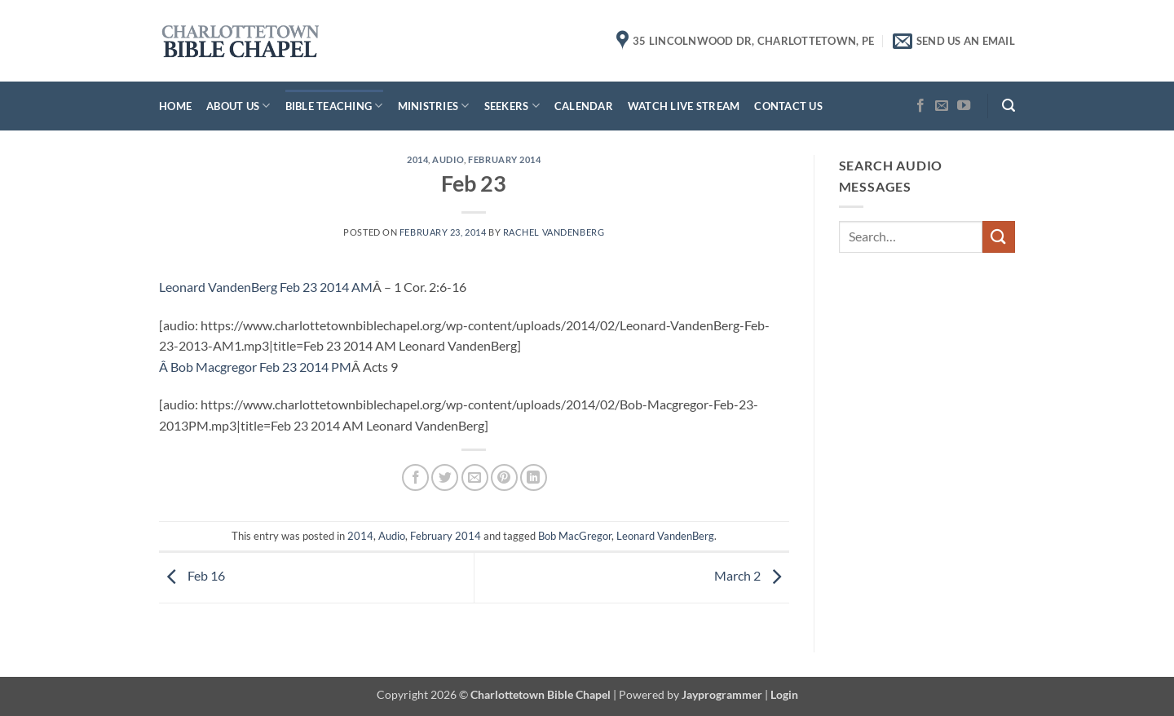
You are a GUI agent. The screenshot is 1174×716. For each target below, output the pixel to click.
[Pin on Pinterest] (504, 477)
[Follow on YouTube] (963, 106)
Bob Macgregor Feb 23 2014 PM (260, 366)
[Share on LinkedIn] (533, 477)
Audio (448, 159)
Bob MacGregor (574, 535)
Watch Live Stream (683, 106)
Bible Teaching (334, 105)
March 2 (751, 575)
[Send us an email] (941, 106)
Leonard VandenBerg (665, 535)
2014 (417, 159)
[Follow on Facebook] (920, 106)
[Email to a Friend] (474, 477)
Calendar (583, 106)
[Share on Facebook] (415, 477)
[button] (1008, 106)
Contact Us (788, 106)
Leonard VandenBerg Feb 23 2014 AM (266, 286)
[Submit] (998, 237)
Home (175, 106)
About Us (238, 105)
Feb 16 (192, 575)
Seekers (512, 105)
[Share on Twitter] (444, 477)
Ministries (434, 105)
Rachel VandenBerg (554, 232)
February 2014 (504, 159)
